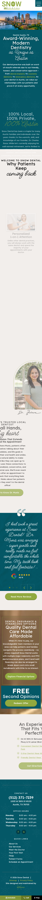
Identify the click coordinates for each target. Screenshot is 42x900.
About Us (13, 844)
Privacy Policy (26, 880)
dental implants (17, 74)
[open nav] (38, 3)
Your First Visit (16, 853)
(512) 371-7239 (21, 797)
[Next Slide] (31, 587)
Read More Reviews (21, 596)
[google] (24, 832)
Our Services (15, 847)
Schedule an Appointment (21, 862)
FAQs (11, 856)
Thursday (10, 826)
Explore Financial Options (21, 676)
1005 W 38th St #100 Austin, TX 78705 (21, 803)
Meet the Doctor (17, 850)
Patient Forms (15, 859)
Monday (10, 815)
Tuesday (10, 819)
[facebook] (18, 832)
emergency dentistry (25, 77)
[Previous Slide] (24, 587)
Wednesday (12, 822)
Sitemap (13, 880)
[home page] (11, 5)
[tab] (9, 587)
